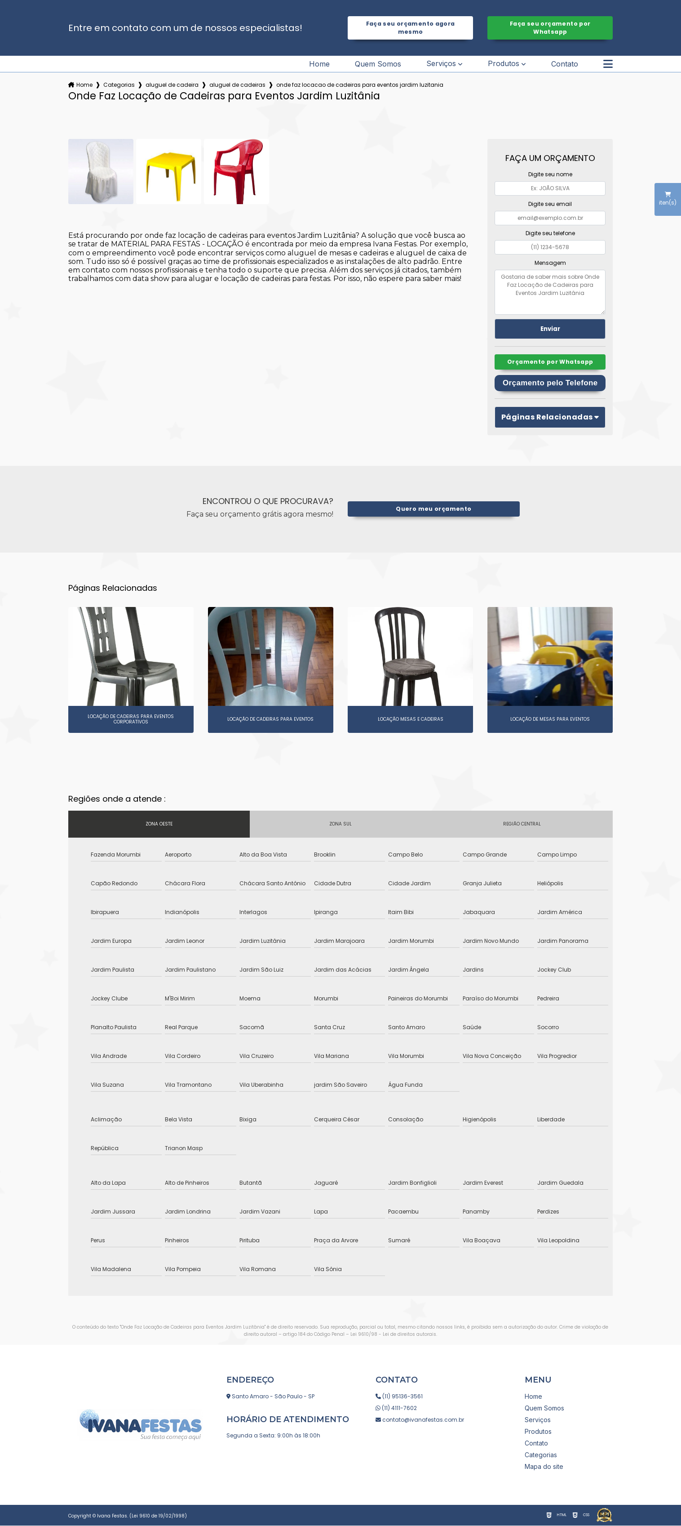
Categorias (119, 85)
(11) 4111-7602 (396, 1408)
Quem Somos (378, 64)
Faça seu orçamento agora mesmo (410, 28)
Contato (564, 64)
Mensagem (550, 263)
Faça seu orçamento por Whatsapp (550, 28)
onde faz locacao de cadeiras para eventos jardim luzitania (359, 85)
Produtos (503, 63)
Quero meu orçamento (434, 509)
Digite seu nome (550, 174)
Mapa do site (544, 1467)
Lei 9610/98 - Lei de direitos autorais (393, 1334)
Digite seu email (550, 204)
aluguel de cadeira (172, 85)
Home (319, 64)
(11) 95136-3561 (399, 1397)
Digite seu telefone (550, 233)
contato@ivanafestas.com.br (420, 1420)
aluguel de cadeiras (237, 85)
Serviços (441, 63)
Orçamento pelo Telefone (550, 383)
